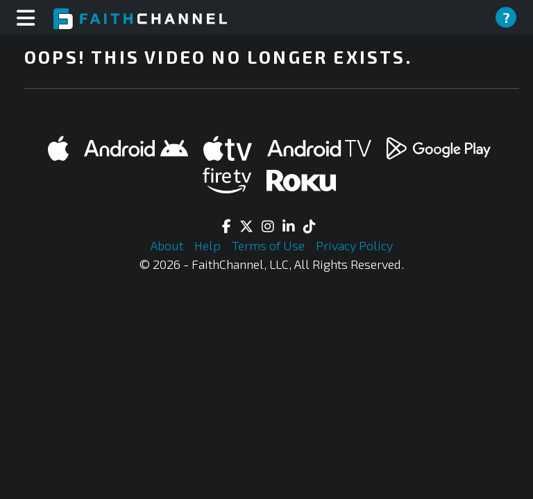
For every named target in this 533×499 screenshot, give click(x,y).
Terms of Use (269, 245)
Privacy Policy (354, 245)
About (168, 245)
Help (208, 245)
